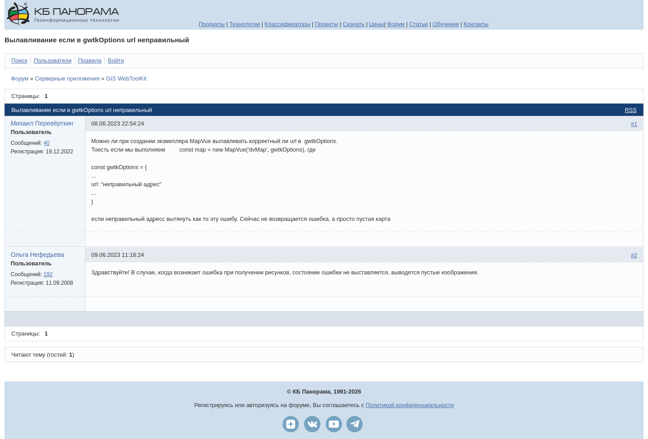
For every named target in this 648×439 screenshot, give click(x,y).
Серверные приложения (67, 78)
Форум (396, 24)
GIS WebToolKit (126, 78)
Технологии (245, 24)
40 (47, 143)
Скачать (353, 24)
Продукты (211, 24)
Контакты (476, 24)
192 (48, 274)
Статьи (418, 24)
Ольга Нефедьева (37, 254)
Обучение (445, 24)
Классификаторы (287, 24)
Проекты (326, 24)
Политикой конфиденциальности (410, 405)
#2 (634, 255)
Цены (376, 24)
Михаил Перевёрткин (42, 123)
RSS (630, 110)
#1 (634, 124)
